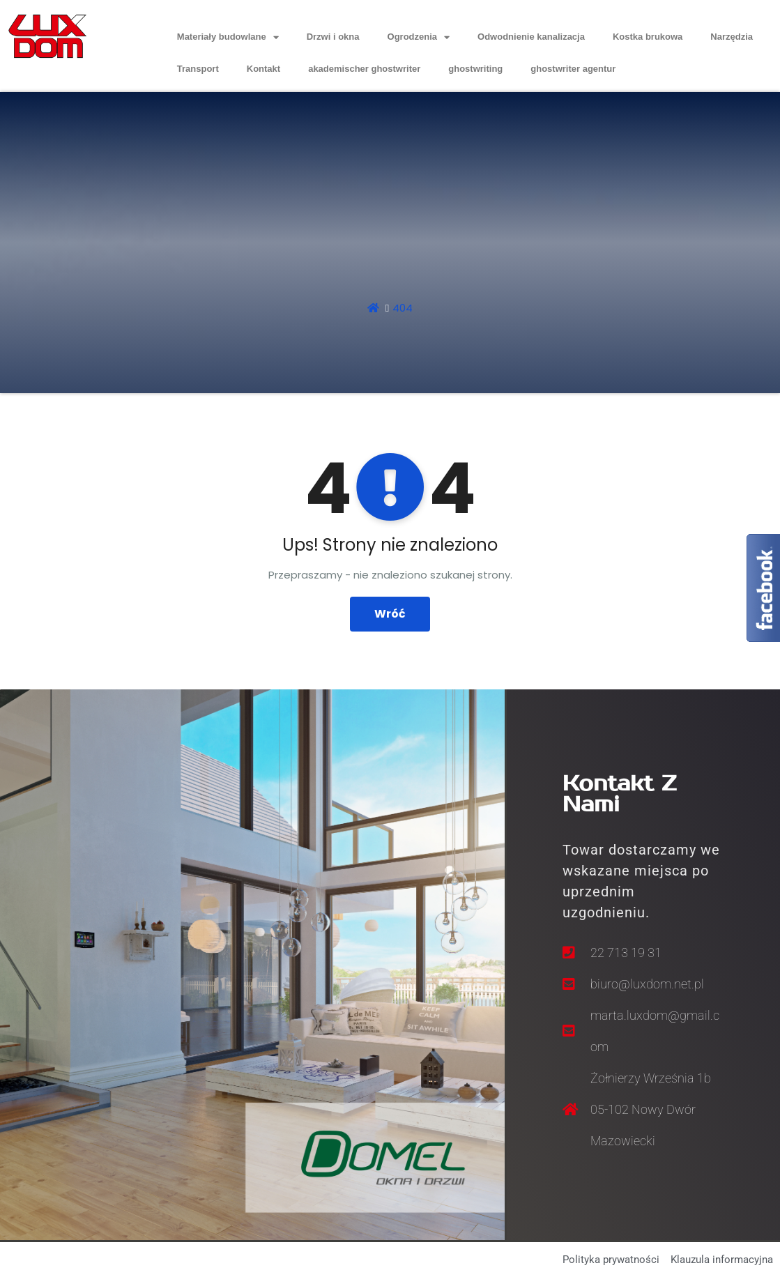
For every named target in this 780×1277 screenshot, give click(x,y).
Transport (198, 68)
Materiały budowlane (228, 37)
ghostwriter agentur (572, 68)
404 (402, 307)
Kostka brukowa (647, 36)
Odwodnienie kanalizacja (531, 36)
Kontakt (263, 68)
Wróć (390, 614)
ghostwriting (475, 68)
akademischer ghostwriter (364, 68)
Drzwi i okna (333, 36)
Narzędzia (731, 36)
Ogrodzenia (419, 37)
